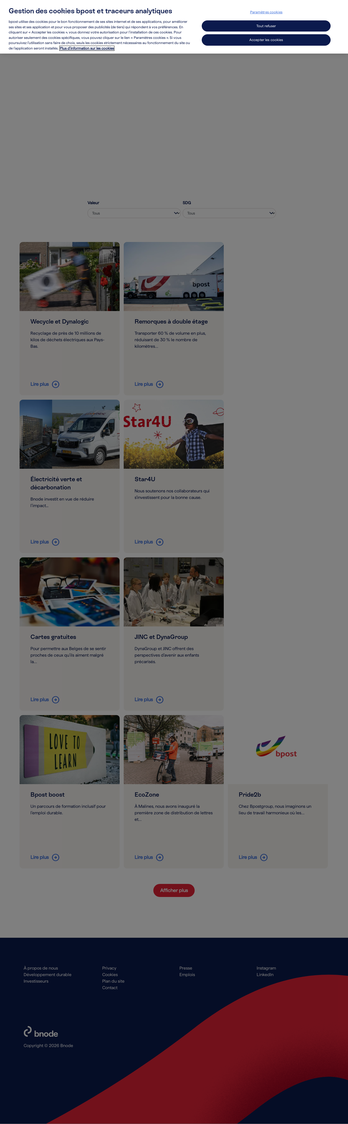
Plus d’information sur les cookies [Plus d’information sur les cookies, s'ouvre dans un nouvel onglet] (87, 48)
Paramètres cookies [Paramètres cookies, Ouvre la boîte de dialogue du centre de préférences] (266, 12)
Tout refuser (266, 26)
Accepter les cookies (266, 40)
